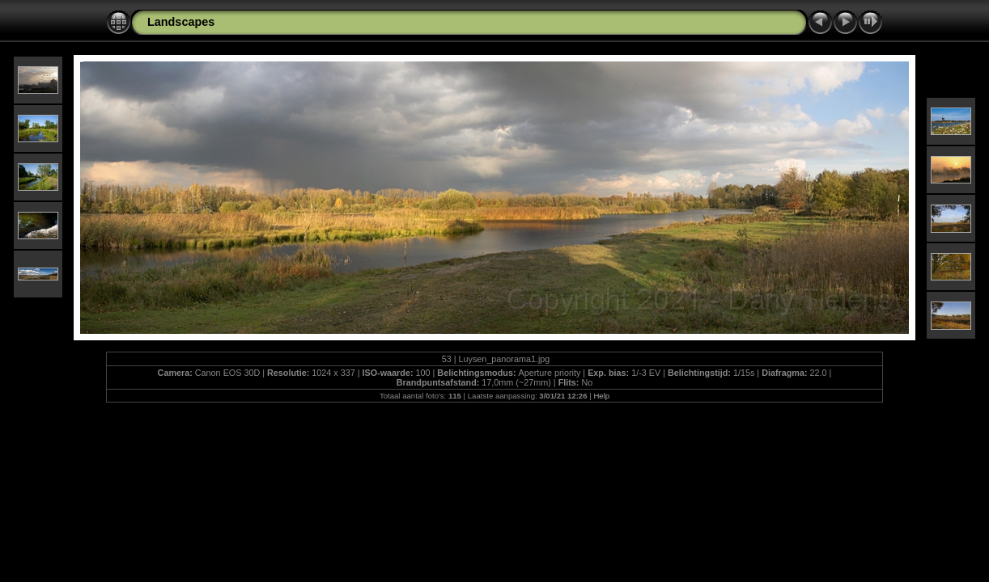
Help (601, 395)
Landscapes (180, 21)
